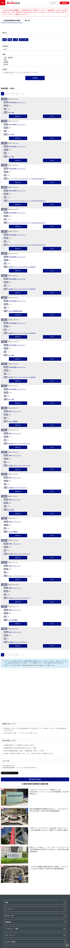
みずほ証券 (11, 510)
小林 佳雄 (11, 112)
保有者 (4, 69)
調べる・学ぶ (9, 916)
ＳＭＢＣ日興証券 (13, 421)
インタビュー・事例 (11, 929)
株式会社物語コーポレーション (17, 102)
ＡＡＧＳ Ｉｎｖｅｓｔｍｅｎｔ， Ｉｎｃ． (20, 576)
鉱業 (35, 60)
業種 (3, 54)
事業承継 (8, 922)
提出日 (4, 33)
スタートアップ (10, 935)
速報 (6, 902)
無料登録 (64, 3)
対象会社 (5, 46)
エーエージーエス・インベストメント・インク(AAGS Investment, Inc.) (26, 178)
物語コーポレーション (15, 411)
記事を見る (18, 116)
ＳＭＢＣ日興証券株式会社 (15, 311)
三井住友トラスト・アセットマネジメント (19, 443)
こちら (58, 10)
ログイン (53, 3)
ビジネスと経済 (10, 942)
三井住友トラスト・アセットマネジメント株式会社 (21, 267)
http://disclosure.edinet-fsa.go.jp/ (33, 665)
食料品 (35, 64)
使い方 (27, 20)
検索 (35, 78)
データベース (9, 909)
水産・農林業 (35, 57)
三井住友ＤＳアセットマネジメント (17, 487)
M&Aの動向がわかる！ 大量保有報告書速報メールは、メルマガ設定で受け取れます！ (20, 766)
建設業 (35, 62)
